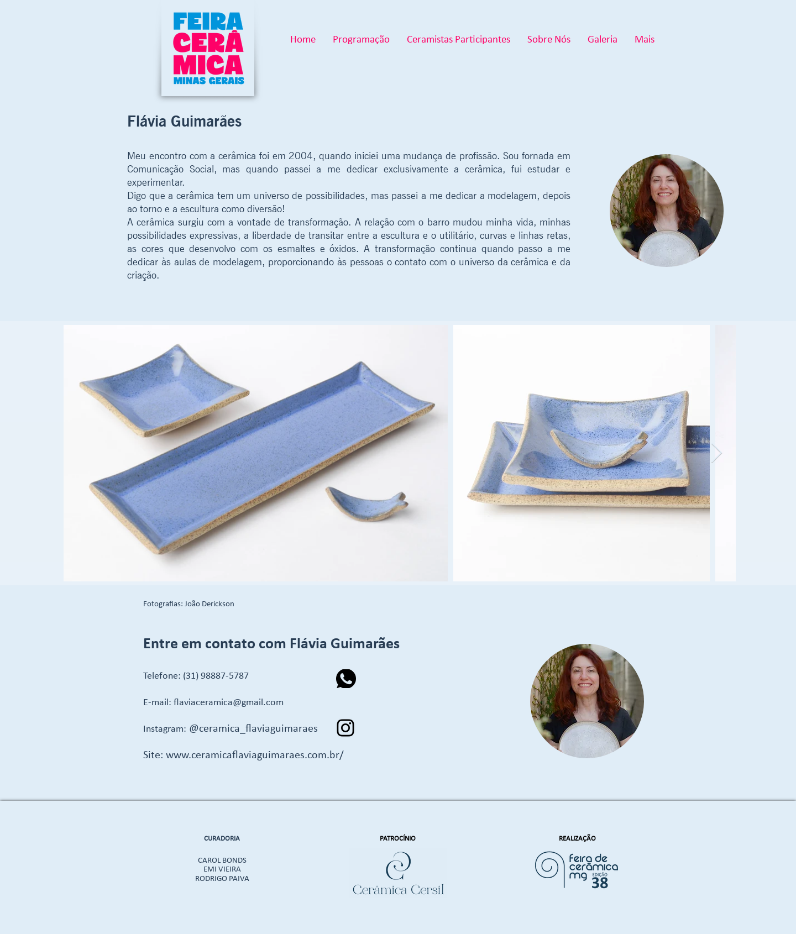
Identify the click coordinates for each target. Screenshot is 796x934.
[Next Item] (716, 453)
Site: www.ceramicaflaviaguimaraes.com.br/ (243, 755)
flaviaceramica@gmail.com (229, 702)
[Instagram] (345, 727)
